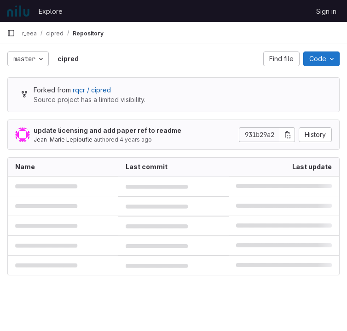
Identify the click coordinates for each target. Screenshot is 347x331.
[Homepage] (18, 11)
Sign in (326, 11)
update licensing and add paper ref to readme (107, 130)
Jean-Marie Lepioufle (63, 139)
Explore (51, 11)
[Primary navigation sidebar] (11, 33)
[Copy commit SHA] (287, 134)
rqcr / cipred (92, 90)
